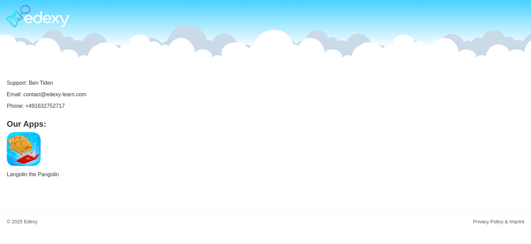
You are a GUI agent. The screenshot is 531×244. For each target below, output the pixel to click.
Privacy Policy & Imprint (498, 221)
